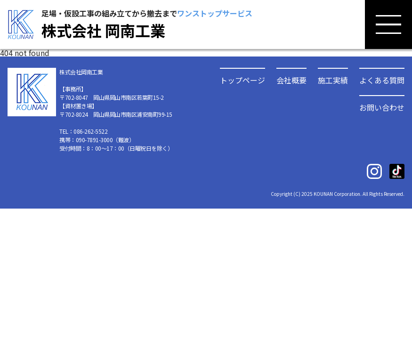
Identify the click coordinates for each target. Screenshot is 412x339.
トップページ (242, 79)
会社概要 (291, 79)
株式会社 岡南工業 (103, 30)
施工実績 (333, 79)
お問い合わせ (381, 106)
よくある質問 (381, 79)
